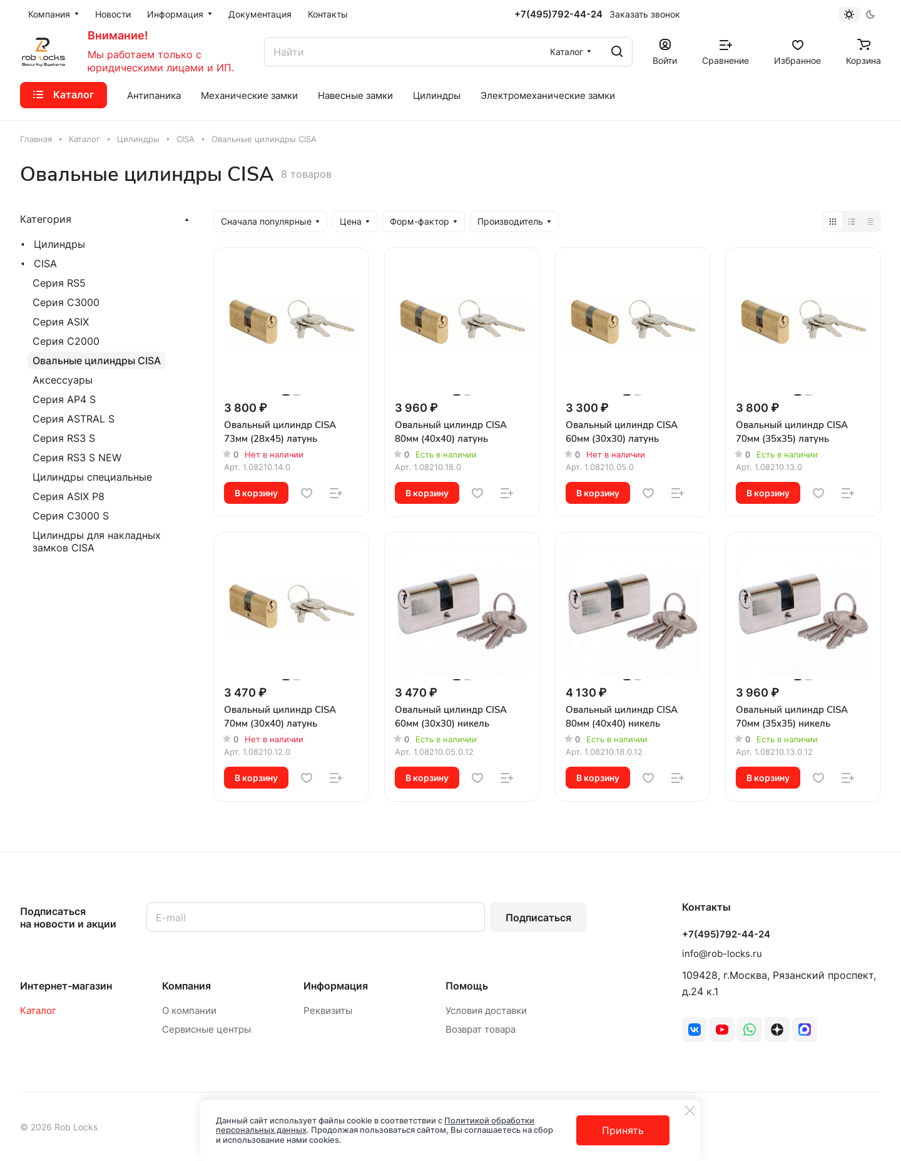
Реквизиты (327, 1010)
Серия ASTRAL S (74, 418)
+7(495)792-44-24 (558, 14)
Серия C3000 (66, 302)
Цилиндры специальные (92, 477)
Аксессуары (63, 380)
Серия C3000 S (71, 515)
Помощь (466, 985)
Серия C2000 (66, 341)
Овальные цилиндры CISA (97, 360)
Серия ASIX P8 (68, 496)
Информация (335, 985)
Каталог (38, 1010)
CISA (45, 263)
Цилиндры (59, 244)
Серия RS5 (59, 283)
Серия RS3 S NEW (77, 457)
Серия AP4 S (64, 399)
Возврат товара (480, 1029)
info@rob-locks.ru (722, 953)
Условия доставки (486, 1010)
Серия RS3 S (64, 438)
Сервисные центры (206, 1029)
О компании (189, 1010)
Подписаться (538, 917)
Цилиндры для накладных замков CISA (97, 541)
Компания (186, 985)
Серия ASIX (61, 321)
